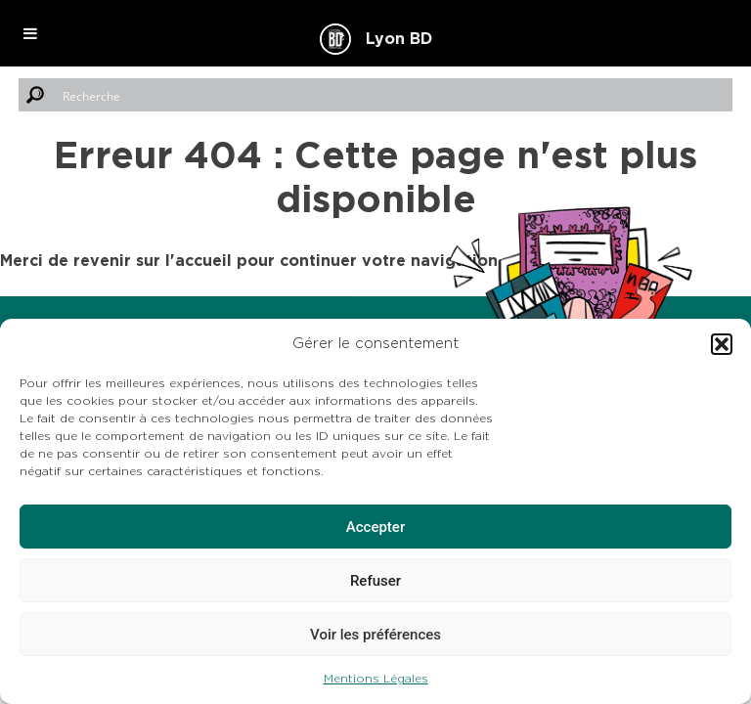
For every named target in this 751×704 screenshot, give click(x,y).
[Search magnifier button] (35, 94)
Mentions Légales (376, 678)
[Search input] (393, 94)
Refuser (375, 581)
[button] (721, 344)
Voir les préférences (375, 634)
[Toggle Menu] (30, 33)
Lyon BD (399, 39)
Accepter (375, 527)
